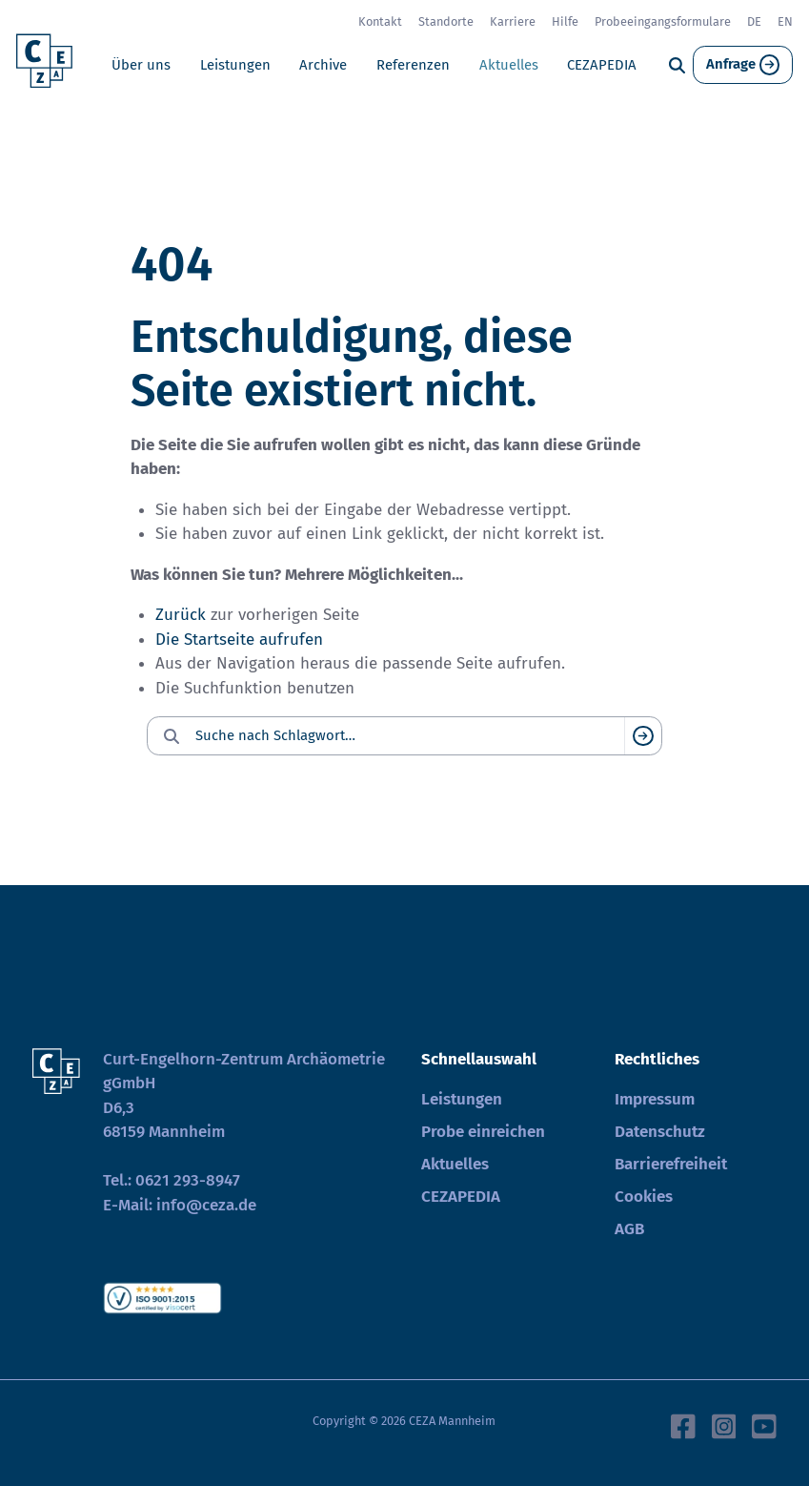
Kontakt (380, 21)
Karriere (513, 21)
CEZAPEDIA (602, 64)
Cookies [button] (644, 1197)
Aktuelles (508, 64)
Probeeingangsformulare (663, 21)
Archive (323, 64)
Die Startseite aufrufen (239, 639)
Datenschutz (660, 1132)
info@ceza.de (206, 1205)
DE (754, 21)
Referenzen (413, 64)
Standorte (446, 21)
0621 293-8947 (187, 1180)
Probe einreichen (483, 1132)
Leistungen (235, 64)
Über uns (141, 64)
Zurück (180, 615)
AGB (629, 1229)
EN (785, 21)
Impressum (655, 1099)
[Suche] (677, 65)
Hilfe (565, 21)
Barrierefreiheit (671, 1164)
